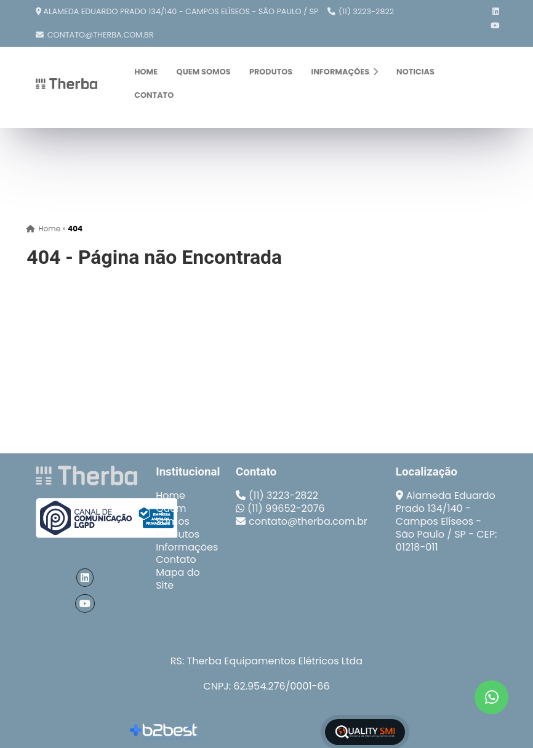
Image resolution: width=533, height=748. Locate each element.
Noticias (415, 71)
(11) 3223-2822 (366, 11)
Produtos (270, 71)
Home (146, 71)
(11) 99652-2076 (286, 508)
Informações (344, 71)
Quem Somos (204, 71)
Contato (154, 95)
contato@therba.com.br (100, 35)
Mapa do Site (178, 578)
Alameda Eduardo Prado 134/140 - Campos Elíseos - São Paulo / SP (180, 11)
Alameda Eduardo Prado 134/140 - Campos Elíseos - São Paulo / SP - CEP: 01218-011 (446, 521)
